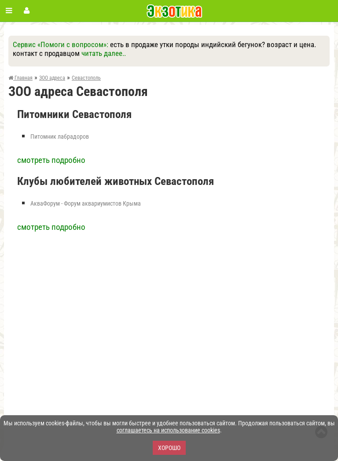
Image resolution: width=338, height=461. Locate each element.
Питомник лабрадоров (59, 136)
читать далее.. (103, 53)
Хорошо (169, 447)
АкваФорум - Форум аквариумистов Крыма (85, 203)
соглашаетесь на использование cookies (168, 430)
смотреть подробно (51, 160)
